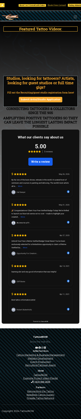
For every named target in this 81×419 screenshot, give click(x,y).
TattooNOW (40, 375)
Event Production (40, 361)
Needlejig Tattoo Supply (40, 394)
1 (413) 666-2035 (40, 381)
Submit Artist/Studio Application (40, 99)
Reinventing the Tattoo (40, 391)
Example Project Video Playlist (40, 378)
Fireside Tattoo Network (40, 398)
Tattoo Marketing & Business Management (40, 355)
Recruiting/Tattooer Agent (40, 365)
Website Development (40, 358)
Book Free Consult (59, 5)
